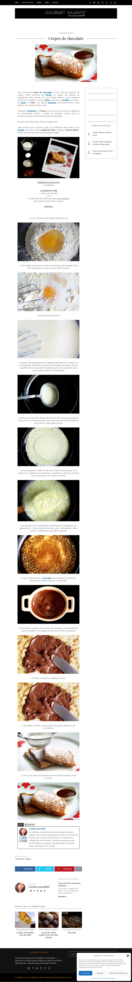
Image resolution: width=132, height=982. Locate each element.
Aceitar (86, 973)
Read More (62, 896)
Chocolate (72, 932)
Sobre (47, 2)
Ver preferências (118, 973)
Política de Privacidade (109, 978)
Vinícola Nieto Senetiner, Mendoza (69, 884)
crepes (28, 859)
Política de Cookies (96, 978)
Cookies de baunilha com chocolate (25, 933)
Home (17, 2)
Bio (21, 824)
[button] (128, 956)
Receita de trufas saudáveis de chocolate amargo (48, 935)
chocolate (19, 859)
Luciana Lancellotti (37, 829)
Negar (100, 973)
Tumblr (39, 2)
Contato (55, 2)
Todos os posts (27, 2)
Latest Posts (30, 824)
